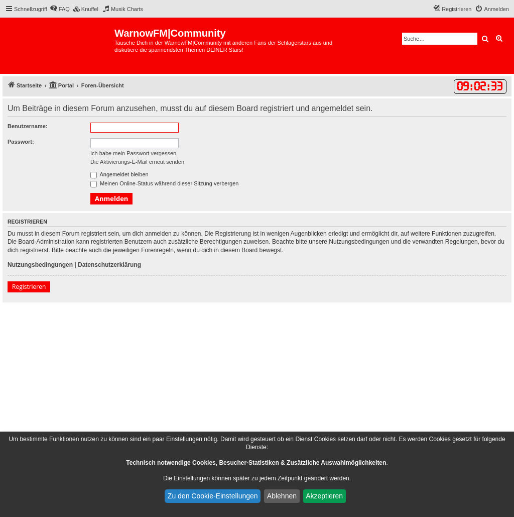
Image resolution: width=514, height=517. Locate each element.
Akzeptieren (324, 496)
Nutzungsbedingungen (40, 264)
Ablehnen (282, 496)
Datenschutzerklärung (109, 264)
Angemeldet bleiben (119, 174)
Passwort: (21, 142)
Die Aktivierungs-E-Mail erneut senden (137, 162)
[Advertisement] (257, 377)
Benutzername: (27, 126)
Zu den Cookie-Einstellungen (213, 496)
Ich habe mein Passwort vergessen (133, 153)
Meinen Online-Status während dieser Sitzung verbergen (164, 183)
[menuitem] (60, 9)
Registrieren (29, 286)
